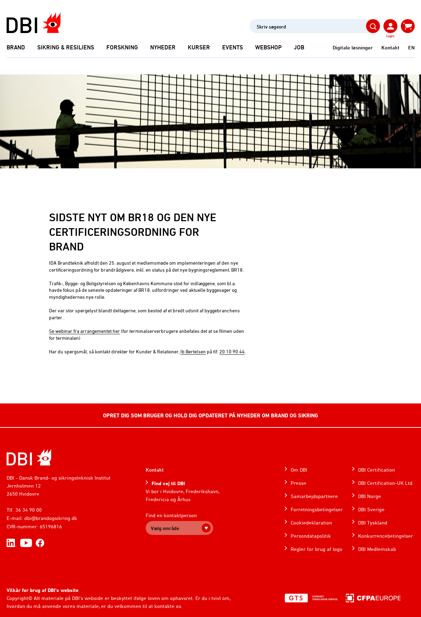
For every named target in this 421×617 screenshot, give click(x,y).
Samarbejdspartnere (314, 496)
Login (390, 36)
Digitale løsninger (353, 47)
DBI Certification (376, 470)
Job (299, 47)
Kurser (199, 47)
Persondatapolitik (311, 536)
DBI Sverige (371, 509)
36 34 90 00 (28, 510)
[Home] (29, 457)
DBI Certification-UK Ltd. (386, 483)
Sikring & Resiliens (65, 47)
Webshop (268, 47)
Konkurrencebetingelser (385, 536)
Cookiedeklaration (311, 523)
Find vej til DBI (168, 483)
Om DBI (299, 470)
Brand (16, 47)
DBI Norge (369, 496)
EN (411, 47)
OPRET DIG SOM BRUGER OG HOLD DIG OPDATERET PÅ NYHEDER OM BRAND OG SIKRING (210, 415)
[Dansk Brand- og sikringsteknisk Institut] (33, 23)
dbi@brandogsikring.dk (50, 518)
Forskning (122, 47)
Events (232, 47)
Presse (298, 483)
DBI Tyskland (372, 523)
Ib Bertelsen (193, 351)
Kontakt (390, 47)
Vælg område (165, 528)
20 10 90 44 (232, 351)
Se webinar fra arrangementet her (84, 331)
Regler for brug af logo (316, 549)
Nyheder (163, 47)
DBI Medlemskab (377, 549)
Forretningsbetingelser (317, 509)
